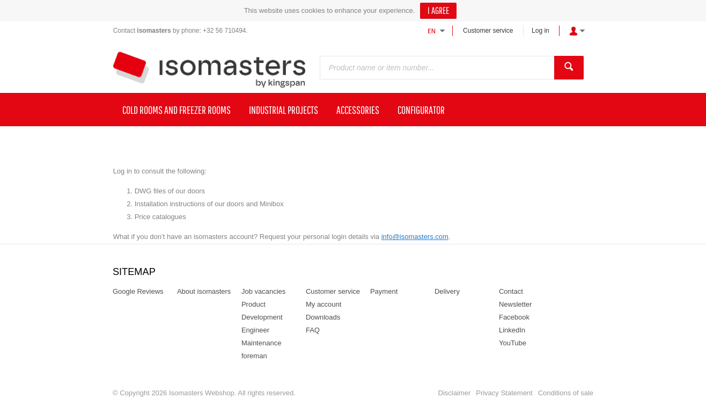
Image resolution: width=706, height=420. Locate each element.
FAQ (313, 330)
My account (323, 304)
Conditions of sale (565, 393)
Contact (511, 291)
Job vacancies (263, 291)
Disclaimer (454, 393)
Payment (384, 291)
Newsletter (515, 304)
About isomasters (204, 291)
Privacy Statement (504, 393)
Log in (540, 30)
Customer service (488, 30)
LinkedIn (512, 330)
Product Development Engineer (262, 317)
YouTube (512, 343)
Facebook (514, 317)
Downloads (323, 317)
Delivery (447, 291)
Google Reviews (138, 291)
